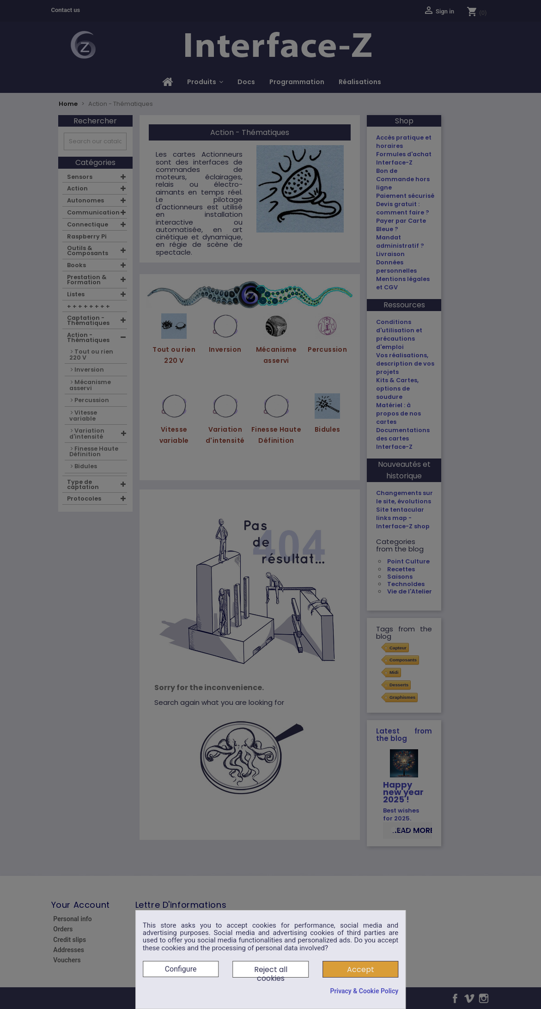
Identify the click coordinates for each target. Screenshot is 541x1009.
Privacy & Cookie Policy (364, 991)
